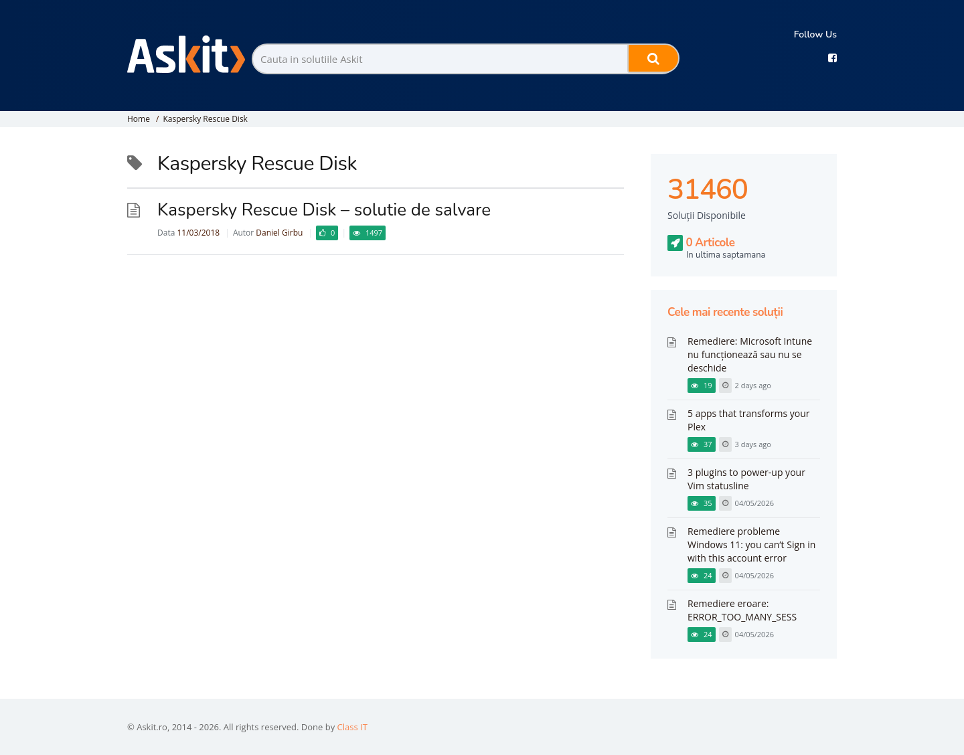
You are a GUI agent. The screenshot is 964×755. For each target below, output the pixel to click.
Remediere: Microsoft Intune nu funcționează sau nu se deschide (750, 354)
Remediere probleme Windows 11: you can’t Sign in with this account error (751, 544)
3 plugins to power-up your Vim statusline (746, 479)
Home (138, 118)
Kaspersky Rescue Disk (205, 118)
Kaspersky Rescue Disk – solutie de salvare (324, 210)
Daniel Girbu (279, 232)
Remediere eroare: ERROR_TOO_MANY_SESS (742, 610)
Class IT (352, 727)
